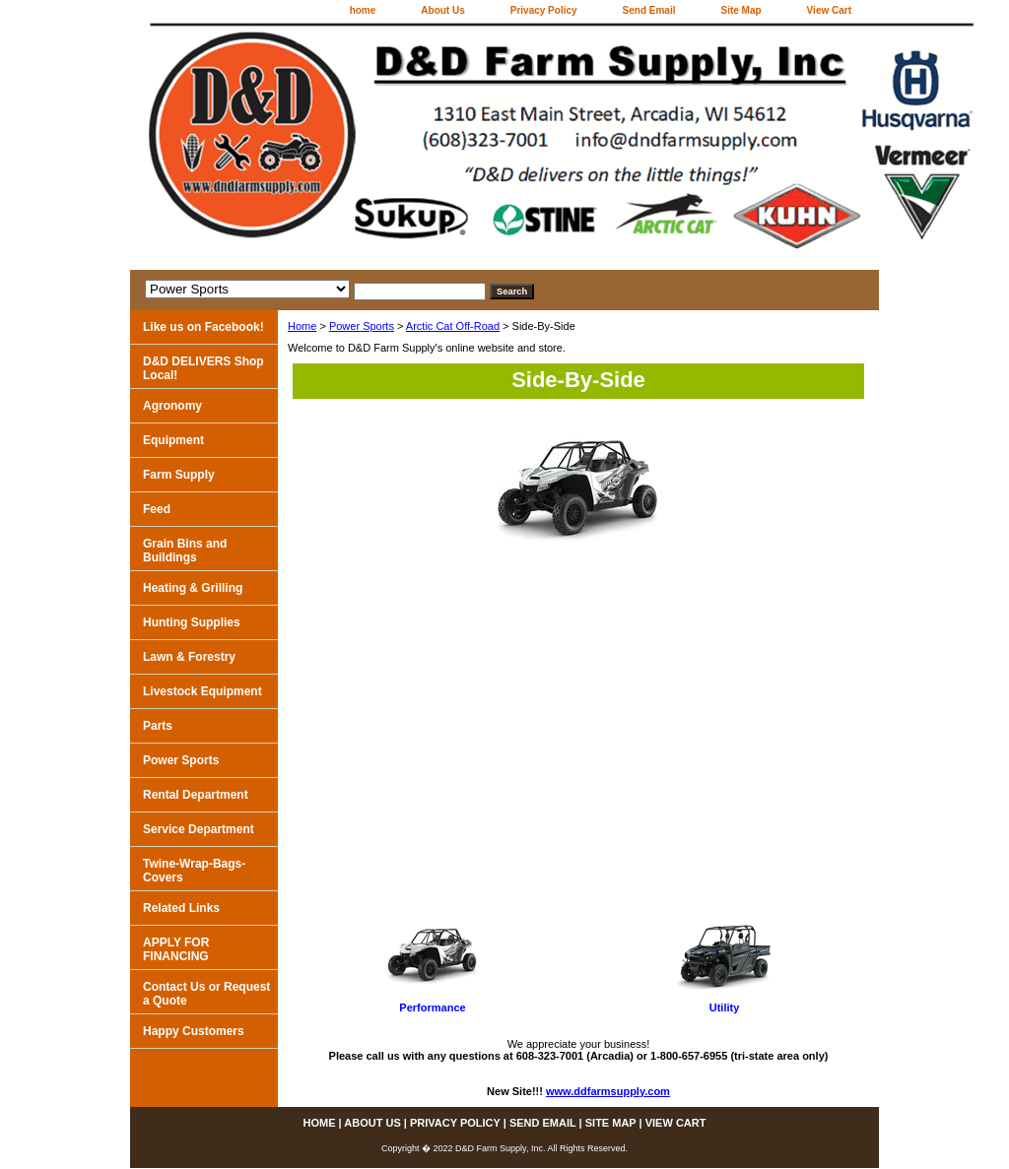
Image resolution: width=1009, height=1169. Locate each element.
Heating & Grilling (192, 588)
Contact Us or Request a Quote (206, 993)
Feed (156, 509)
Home (302, 326)
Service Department (198, 829)
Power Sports (361, 326)
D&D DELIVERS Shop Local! (203, 368)
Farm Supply (179, 475)
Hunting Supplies (191, 622)
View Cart (829, 10)
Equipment (173, 440)
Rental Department (195, 795)
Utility (724, 1007)
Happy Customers (193, 1031)
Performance (432, 1007)
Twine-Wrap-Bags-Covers (194, 870)
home (363, 10)
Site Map (740, 10)
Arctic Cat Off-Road (453, 326)
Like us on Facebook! (203, 327)
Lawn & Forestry (189, 657)
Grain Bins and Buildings (185, 550)
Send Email (649, 10)
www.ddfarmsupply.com (608, 1091)
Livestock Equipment (202, 691)
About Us (442, 10)
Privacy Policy (543, 10)
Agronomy (172, 406)
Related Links (181, 908)
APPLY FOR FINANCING (176, 949)
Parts (157, 726)
